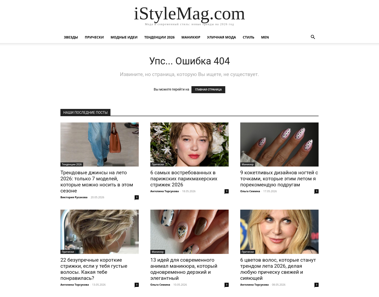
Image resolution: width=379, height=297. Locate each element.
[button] (313, 37)
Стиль (248, 37)
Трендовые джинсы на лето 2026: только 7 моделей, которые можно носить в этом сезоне (96, 182)
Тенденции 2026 (159, 37)
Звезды (71, 37)
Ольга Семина (250, 191)
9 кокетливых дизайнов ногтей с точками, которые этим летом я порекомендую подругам (279, 179)
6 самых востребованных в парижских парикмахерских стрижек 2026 (183, 179)
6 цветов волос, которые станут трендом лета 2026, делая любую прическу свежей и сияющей (278, 269)
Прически (94, 37)
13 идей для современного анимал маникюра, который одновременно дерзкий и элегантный (183, 269)
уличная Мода (221, 37)
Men (265, 37)
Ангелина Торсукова (164, 191)
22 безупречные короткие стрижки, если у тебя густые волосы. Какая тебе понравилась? (93, 269)
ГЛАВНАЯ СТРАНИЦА (208, 89)
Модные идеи (124, 37)
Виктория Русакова (73, 197)
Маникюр (191, 37)
